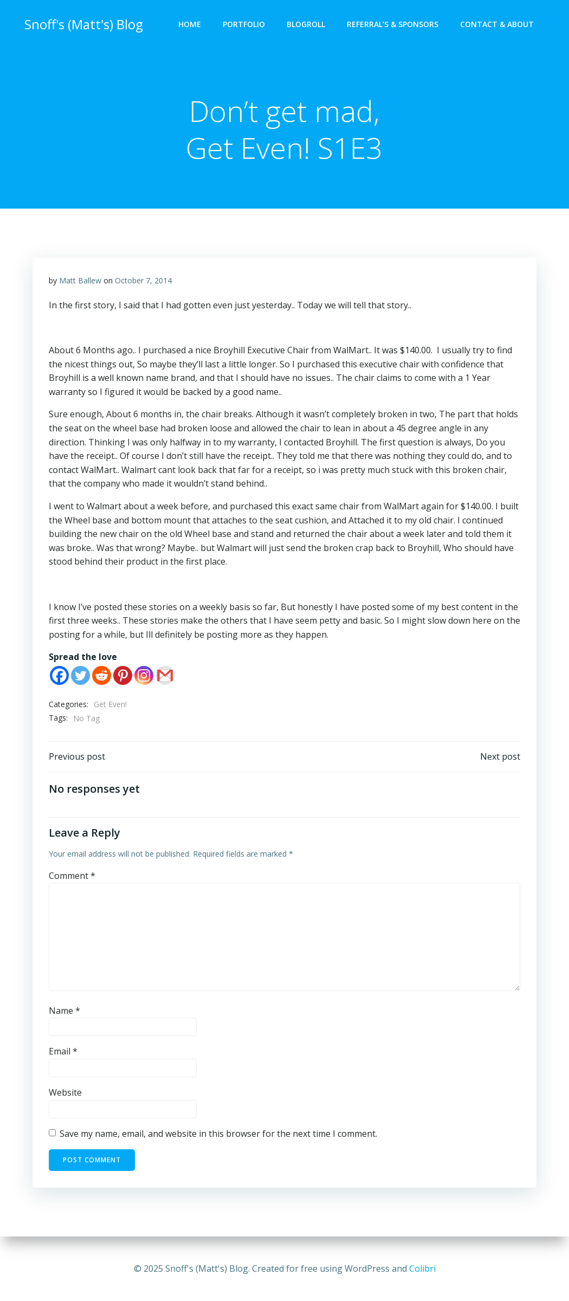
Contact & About (497, 25)
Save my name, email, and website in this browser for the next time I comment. (218, 1134)
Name (64, 1011)
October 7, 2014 (143, 281)
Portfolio (244, 25)
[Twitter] (80, 675)
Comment (72, 876)
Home (189, 25)
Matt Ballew (80, 281)
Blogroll (306, 25)
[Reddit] (101, 675)
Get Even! (110, 705)
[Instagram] (143, 675)
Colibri (422, 1268)
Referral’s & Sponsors (392, 25)
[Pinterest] (122, 675)
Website (65, 1093)
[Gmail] (165, 675)
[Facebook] (59, 675)
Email (63, 1052)
